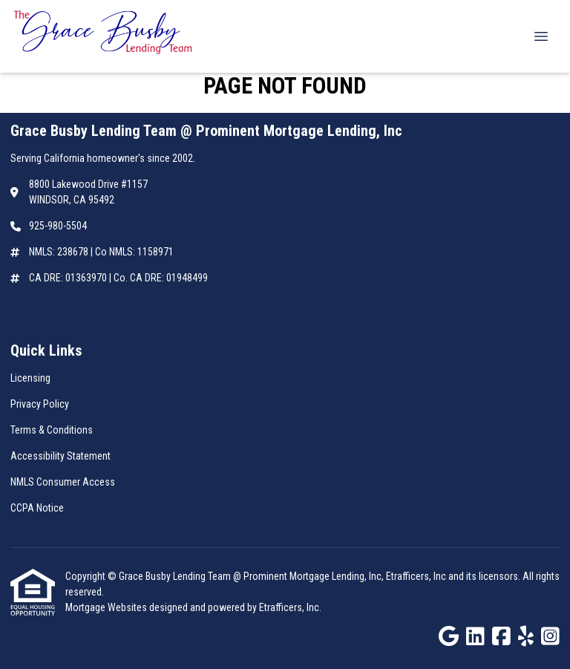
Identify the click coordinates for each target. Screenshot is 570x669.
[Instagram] (550, 637)
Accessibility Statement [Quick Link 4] (60, 456)
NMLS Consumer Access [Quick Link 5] (62, 482)
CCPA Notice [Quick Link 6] (37, 508)
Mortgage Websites (107, 607)
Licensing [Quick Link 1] (30, 378)
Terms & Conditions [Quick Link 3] (51, 430)
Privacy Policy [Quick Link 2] (39, 404)
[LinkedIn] (475, 637)
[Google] (449, 637)
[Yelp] (526, 637)
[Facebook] (501, 637)
